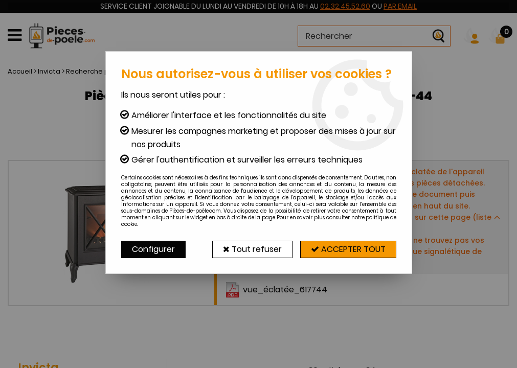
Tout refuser (252, 249)
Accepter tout (348, 249)
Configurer (153, 249)
